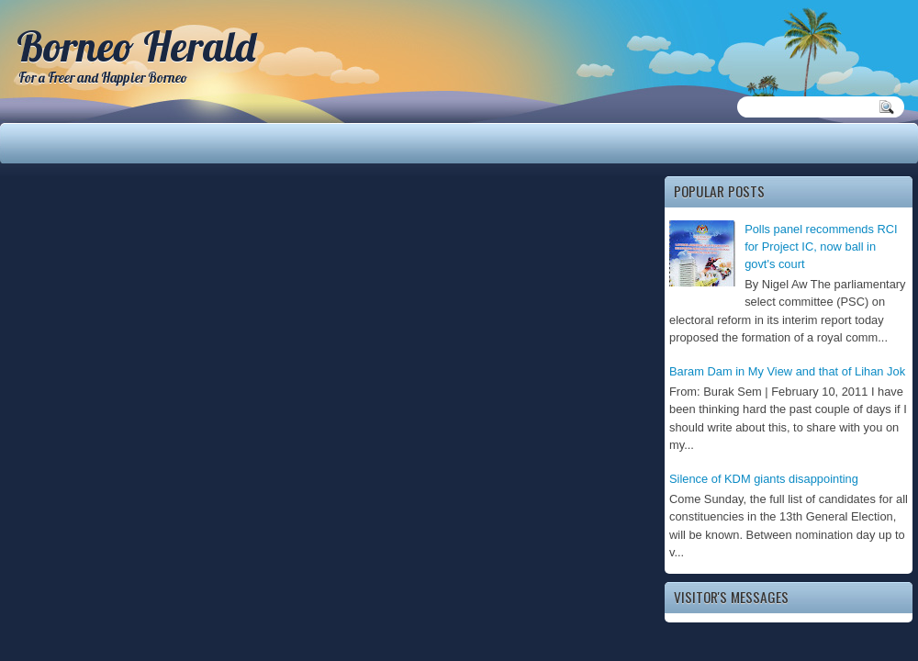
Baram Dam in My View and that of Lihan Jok (787, 371)
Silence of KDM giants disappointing (763, 479)
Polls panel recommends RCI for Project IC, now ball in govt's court (821, 247)
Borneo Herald (136, 46)
